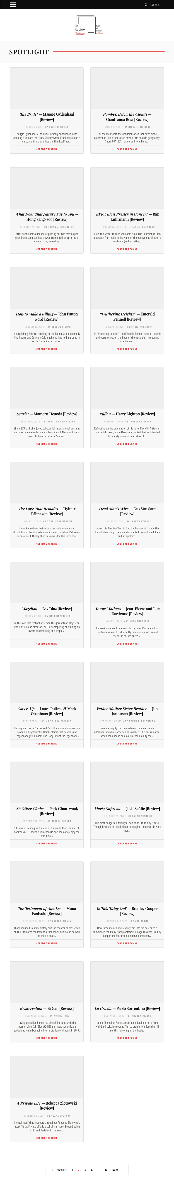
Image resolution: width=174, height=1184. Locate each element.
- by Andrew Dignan (56, 126)
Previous (59, 1170)
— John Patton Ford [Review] (47, 316)
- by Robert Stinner (138, 421)
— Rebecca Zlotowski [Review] (47, 1105)
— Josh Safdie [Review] (127, 808)
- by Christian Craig (138, 326)
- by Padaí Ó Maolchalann (58, 421)
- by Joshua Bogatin (59, 821)
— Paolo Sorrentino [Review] (127, 1008)
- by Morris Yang (58, 1015)
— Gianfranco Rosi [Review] (127, 117)
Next (117, 1170)
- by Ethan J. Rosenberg (58, 226)
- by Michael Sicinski (136, 126)
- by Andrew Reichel (138, 521)
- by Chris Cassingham (57, 521)
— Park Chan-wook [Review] (47, 811)
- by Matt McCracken (57, 616)
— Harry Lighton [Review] (127, 413)
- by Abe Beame (139, 921)
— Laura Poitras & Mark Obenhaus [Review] (46, 711)
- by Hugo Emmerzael (137, 621)
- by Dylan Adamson (139, 815)
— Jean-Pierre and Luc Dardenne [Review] (127, 611)
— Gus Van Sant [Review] (127, 511)
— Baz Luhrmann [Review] (127, 216)
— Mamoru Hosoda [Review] (47, 413)
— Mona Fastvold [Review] (47, 911)
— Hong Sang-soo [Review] (46, 216)
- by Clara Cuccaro (59, 721)
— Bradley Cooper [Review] (127, 911)
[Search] (146, 4)
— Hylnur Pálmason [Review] (46, 511)
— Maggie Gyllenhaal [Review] (47, 117)
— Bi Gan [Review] (47, 1008)
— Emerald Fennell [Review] (127, 316)
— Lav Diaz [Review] (47, 608)
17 (106, 1170)
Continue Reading (46, 149)
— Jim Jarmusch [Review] (127, 711)
